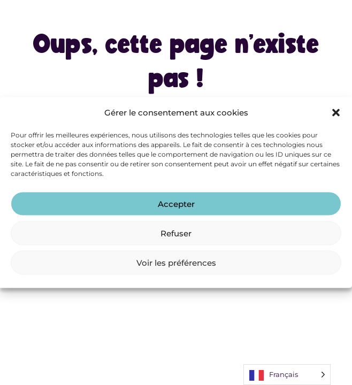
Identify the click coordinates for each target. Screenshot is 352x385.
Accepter (176, 203)
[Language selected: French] (287, 374)
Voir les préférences (176, 262)
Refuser (176, 233)
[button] (336, 112)
